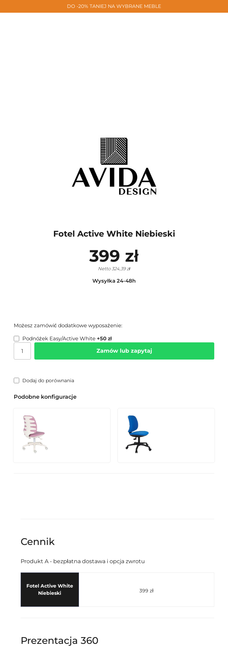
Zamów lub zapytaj (124, 351)
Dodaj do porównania (44, 380)
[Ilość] (22, 351)
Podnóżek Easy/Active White (63, 338)
